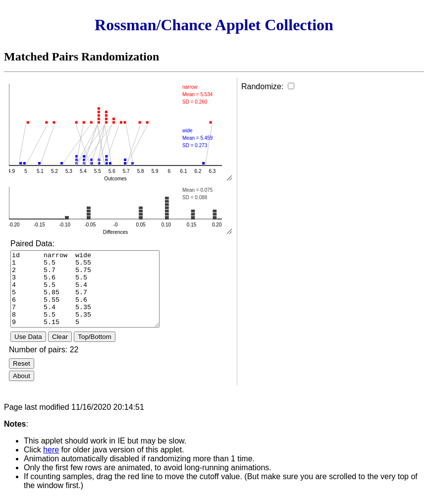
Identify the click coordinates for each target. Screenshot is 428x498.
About (21, 376)
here (51, 449)
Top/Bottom (94, 336)
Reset (21, 363)
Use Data (28, 336)
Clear (60, 336)
